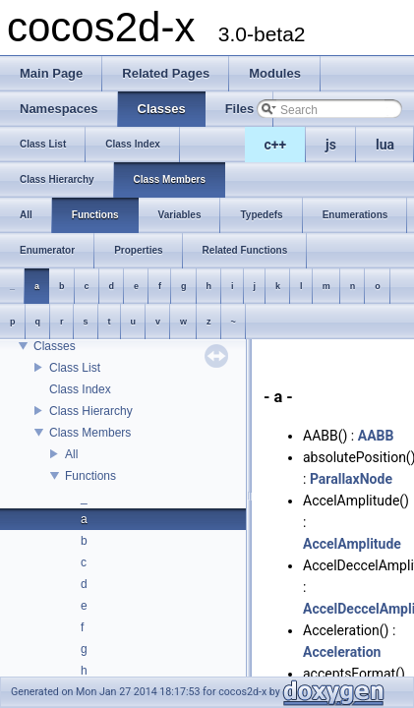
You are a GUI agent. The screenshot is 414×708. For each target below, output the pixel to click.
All (71, 454)
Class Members (90, 433)
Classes (54, 346)
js (330, 144)
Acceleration (342, 652)
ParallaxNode (351, 479)
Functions (90, 476)
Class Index (80, 389)
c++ (276, 144)
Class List (74, 368)
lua (385, 144)
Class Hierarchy (91, 411)
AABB (376, 435)
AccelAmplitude (352, 544)
